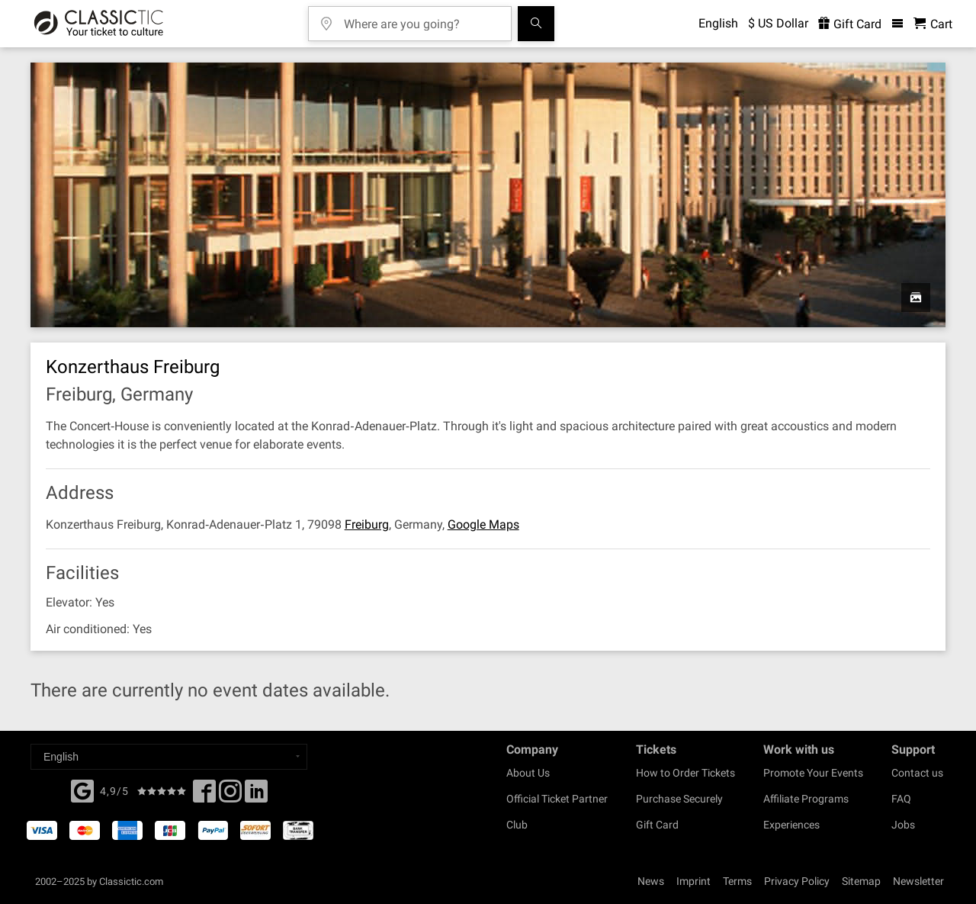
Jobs (903, 825)
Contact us (917, 773)
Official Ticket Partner (557, 799)
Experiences (791, 825)
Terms (737, 881)
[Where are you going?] (421, 19)
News (650, 881)
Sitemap (861, 881)
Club (517, 825)
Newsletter (918, 881)
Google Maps (483, 524)
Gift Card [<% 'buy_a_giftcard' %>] (849, 24)
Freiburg (367, 524)
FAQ (901, 799)
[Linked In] (256, 796)
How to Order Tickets (685, 773)
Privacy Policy (797, 881)
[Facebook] (82, 789)
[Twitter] (230, 796)
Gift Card (657, 825)
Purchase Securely (679, 799)
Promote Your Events (813, 773)
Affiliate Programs (806, 799)
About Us (528, 773)
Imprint (693, 881)
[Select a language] (168, 757)
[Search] (536, 23)
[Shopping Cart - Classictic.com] (932, 24)
